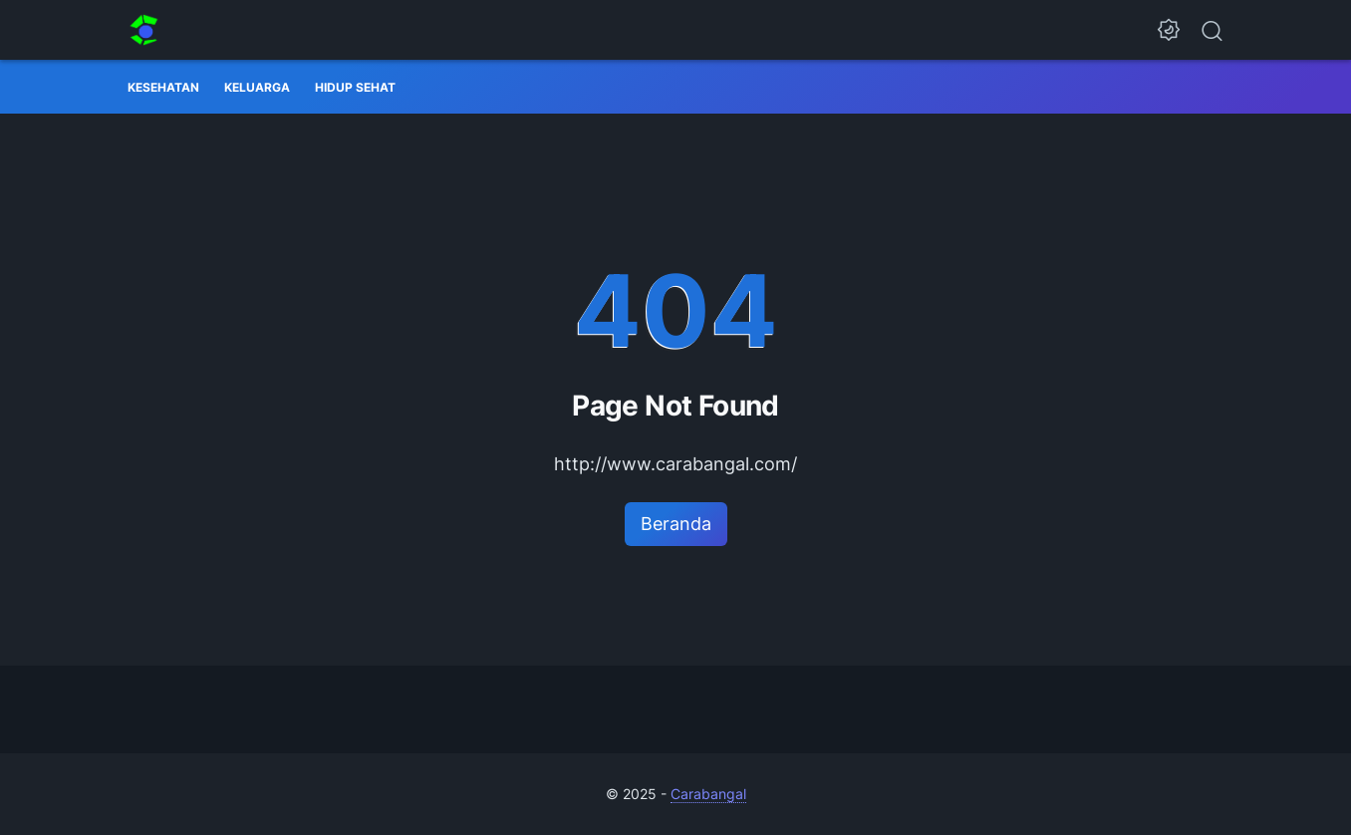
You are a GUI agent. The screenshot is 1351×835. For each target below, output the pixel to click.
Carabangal (708, 793)
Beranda (676, 523)
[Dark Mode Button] (1169, 30)
